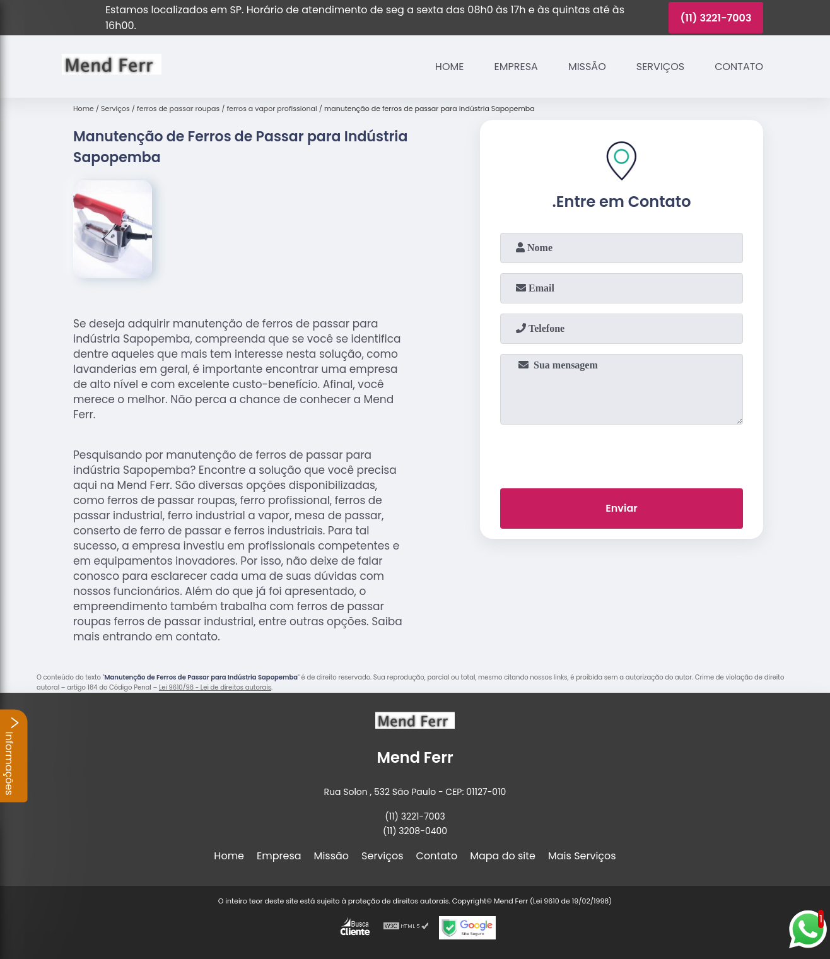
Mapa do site (502, 856)
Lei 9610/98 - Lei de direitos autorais (215, 687)
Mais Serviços (582, 856)
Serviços (660, 66)
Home (449, 66)
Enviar (621, 508)
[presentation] (622, 453)
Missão (587, 66)
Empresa (516, 66)
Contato (739, 66)
